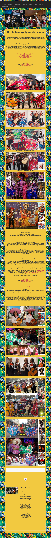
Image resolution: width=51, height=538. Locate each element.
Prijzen (36, 4)
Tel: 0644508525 (17, 4)
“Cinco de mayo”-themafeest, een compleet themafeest (25, 53)
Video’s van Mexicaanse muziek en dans (25, 58)
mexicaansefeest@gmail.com (26, 65)
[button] (14, 470)
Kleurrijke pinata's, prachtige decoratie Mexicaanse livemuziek (12, 2)
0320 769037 (26, 63)
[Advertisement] (25, 536)
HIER (34, 525)
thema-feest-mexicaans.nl (40, 270)
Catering (30, 4)
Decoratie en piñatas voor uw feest (25, 57)
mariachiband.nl (38, 273)
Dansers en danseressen (25, 55)
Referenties (41, 4)
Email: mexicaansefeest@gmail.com (7, 4)
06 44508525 (27, 285)
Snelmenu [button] (13, 6)
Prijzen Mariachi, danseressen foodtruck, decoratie (25, 52)
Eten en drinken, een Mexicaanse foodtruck (25, 56)
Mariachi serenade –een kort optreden (25, 54)
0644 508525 (27, 64)
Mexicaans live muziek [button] (5, 6)
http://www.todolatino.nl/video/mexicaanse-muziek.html (32, 272)
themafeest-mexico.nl (40, 271)
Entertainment (25, 4)
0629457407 (22, 285)
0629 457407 (22, 64)
